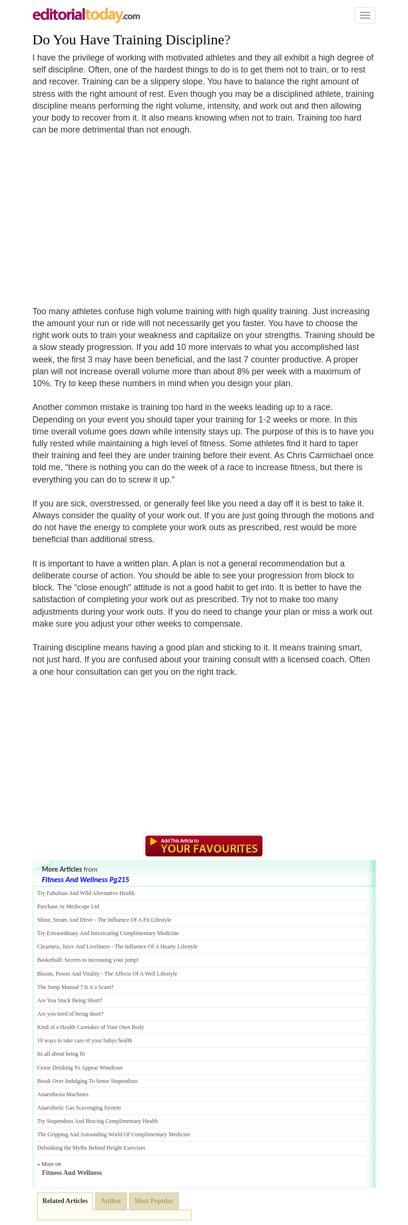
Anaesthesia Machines (63, 1094)
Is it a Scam (97, 987)
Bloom (45, 973)
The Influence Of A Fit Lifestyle (134, 919)
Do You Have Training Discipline (128, 39)
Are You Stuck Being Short (68, 1000)
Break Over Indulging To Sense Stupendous (87, 1081)
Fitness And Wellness (72, 1172)
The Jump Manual (58, 987)
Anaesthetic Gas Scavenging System (79, 1107)
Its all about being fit (61, 1053)
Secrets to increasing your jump (100, 960)
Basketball (49, 960)
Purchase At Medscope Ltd (68, 906)
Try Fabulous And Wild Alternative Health (86, 893)
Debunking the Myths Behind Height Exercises (91, 1147)
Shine (43, 919)
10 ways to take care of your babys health (84, 1040)
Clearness (48, 946)
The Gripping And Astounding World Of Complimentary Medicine (113, 1134)
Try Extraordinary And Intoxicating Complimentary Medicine (108, 933)
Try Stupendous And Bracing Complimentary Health (97, 1121)
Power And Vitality (78, 973)
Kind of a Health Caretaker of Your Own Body (90, 1027)
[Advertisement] (112, 215)
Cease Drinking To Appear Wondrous (80, 1067)
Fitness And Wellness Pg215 (85, 879)
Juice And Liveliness (86, 946)
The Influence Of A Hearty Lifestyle (155, 946)
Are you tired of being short (69, 1013)
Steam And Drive (72, 919)
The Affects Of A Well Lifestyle (140, 973)
